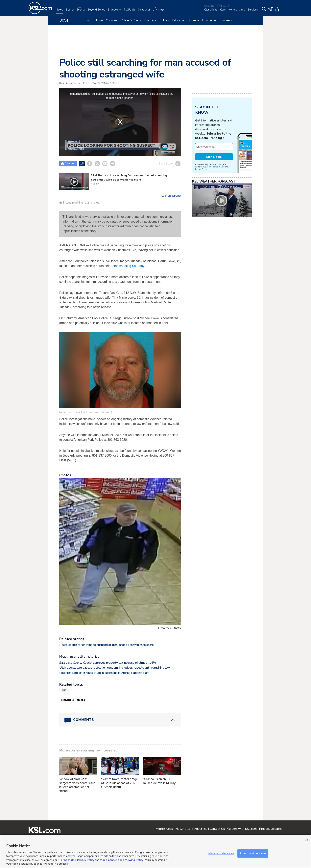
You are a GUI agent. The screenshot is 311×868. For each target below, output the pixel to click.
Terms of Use (218, 166)
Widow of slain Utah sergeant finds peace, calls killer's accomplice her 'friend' (77, 785)
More (226, 20)
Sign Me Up (214, 157)
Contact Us (217, 829)
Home (99, 20)
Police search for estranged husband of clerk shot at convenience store (106, 645)
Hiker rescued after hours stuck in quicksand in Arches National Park (104, 673)
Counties (112, 20)
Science (193, 20)
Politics (164, 20)
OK (306, 840)
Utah (63, 690)
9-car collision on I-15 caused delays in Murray (159, 781)
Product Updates (270, 829)
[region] (155, 851)
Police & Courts (131, 20)
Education (178, 20)
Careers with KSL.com (242, 829)
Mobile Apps (164, 829)
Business (150, 20)
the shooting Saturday (129, 266)
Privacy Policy (201, 169)
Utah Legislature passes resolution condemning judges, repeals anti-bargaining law (114, 667)
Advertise (200, 829)
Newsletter (183, 829)
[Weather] (160, 11)
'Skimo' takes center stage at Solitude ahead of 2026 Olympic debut (119, 783)
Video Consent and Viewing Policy (121, 860)
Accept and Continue (253, 853)
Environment (210, 20)
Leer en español (171, 195)
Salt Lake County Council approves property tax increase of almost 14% (107, 663)
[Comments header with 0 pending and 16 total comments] (120, 720)
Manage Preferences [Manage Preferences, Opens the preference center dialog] (221, 853)
